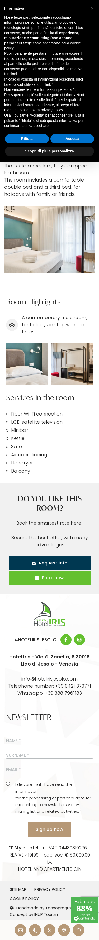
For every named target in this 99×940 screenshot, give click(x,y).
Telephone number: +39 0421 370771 (49, 686)
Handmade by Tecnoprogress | (44, 908)
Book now (49, 578)
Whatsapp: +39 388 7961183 (49, 693)
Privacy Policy (49, 889)
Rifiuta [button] (27, 139)
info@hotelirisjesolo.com (49, 679)
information (26, 791)
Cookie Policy (24, 899)
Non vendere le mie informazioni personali (38, 89)
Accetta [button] (72, 139)
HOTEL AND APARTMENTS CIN (49, 869)
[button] (92, 8)
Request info (50, 563)
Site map (18, 889)
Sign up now (49, 829)
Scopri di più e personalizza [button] (49, 151)
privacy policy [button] (52, 110)
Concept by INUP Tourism (34, 914)
